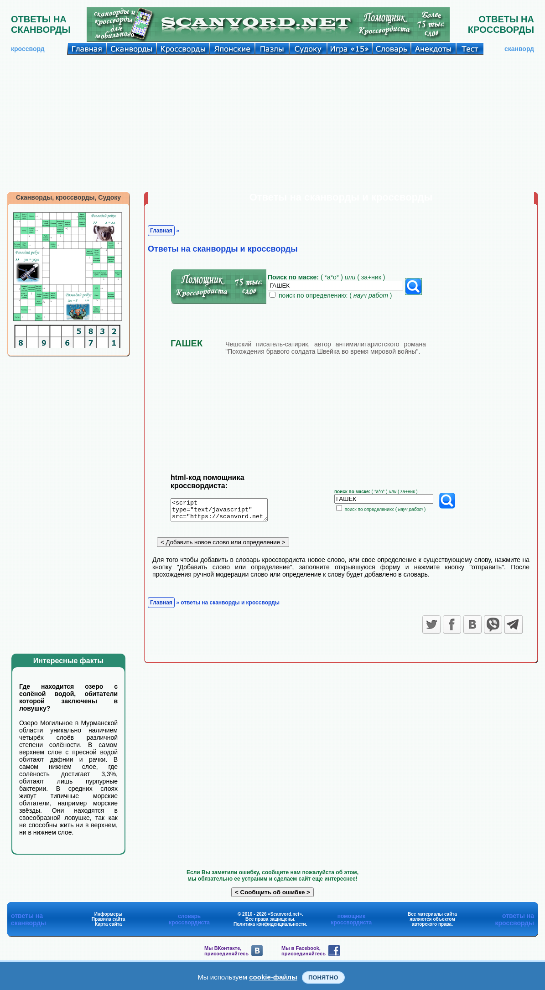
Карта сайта (108, 924)
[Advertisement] (272, 123)
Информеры (108, 914)
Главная (161, 230)
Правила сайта (108, 919)
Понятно (323, 977)
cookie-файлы (273, 977)
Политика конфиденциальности (270, 924)
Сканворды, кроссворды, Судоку (68, 197)
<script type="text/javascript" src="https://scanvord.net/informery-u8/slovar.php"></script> (225, 511)
